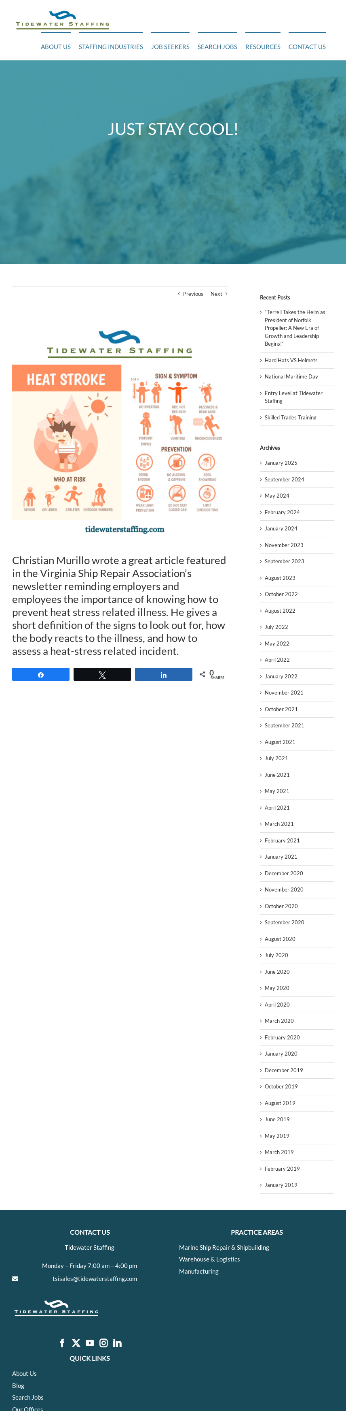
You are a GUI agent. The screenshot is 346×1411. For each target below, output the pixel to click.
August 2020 (280, 939)
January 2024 (281, 528)
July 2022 (276, 627)
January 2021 (281, 856)
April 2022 (277, 659)
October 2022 (281, 594)
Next (216, 294)
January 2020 (281, 1053)
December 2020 (284, 873)
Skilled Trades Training (290, 417)
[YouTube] (90, 1343)
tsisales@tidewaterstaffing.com (95, 1278)
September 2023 (284, 561)
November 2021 (284, 692)
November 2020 (284, 889)
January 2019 (281, 1185)
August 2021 (280, 742)
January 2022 (281, 676)
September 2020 (284, 922)
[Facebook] (62, 1343)
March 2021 (279, 824)
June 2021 (277, 775)
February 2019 (282, 1168)
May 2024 (277, 495)
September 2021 (284, 725)
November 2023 (284, 545)
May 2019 (277, 1136)
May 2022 (277, 643)
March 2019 (279, 1152)
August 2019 (280, 1103)
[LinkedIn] (117, 1343)
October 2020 (281, 906)
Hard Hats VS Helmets (291, 360)
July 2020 (276, 955)
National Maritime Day (291, 376)
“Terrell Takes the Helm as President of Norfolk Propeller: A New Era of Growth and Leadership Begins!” (295, 328)
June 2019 (277, 1119)
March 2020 (279, 1021)
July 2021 (276, 758)
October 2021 (281, 709)
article (169, 560)
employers (136, 585)
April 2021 (277, 807)
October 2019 (281, 1086)
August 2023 (280, 578)
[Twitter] (76, 1343)
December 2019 (284, 1070)
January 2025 (281, 463)
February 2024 (282, 512)
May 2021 (277, 791)
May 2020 (277, 988)
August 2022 (280, 610)
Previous (193, 294)
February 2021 (282, 840)
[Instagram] (103, 1343)
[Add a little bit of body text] (120, 433)
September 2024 (284, 479)
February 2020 (282, 1037)
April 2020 (277, 1004)
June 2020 (277, 971)
